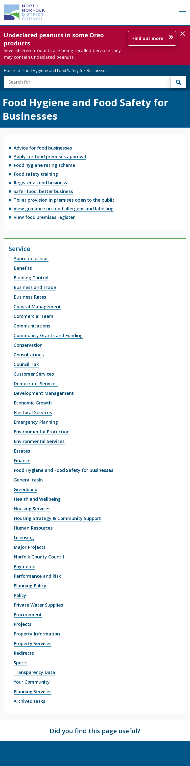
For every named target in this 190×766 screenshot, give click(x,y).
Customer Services (34, 374)
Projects (22, 624)
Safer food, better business (43, 191)
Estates (22, 451)
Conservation (28, 345)
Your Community (32, 682)
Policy (20, 595)
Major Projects (30, 547)
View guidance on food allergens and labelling (64, 208)
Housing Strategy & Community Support (57, 518)
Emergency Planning (36, 422)
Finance (22, 460)
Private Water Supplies (38, 605)
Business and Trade (35, 287)
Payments (24, 566)
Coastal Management (37, 306)
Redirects (24, 653)
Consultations (29, 355)
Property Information (37, 634)
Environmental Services (39, 441)
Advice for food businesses (43, 148)
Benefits (23, 268)
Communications (32, 326)
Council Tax (26, 364)
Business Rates (30, 297)
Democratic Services (36, 383)
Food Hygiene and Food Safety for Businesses (63, 470)
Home (9, 70)
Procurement (28, 614)
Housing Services (32, 509)
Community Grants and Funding (48, 335)
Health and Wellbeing (37, 499)
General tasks (29, 480)
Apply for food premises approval (50, 156)
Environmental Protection (42, 432)
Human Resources (33, 528)
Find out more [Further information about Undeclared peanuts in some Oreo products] (148, 38)
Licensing (24, 537)
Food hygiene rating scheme (44, 165)
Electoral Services (33, 412)
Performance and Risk (37, 576)
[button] (182, 34)
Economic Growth (33, 403)
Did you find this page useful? (95, 730)
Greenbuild (25, 489)
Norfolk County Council (39, 557)
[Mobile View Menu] (182, 10)
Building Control (31, 278)
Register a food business (40, 183)
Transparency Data (34, 672)
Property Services (32, 643)
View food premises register (44, 217)
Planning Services (32, 691)
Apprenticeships (31, 258)
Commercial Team (33, 316)
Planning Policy (30, 586)
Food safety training (36, 174)
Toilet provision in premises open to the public (64, 200)
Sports (20, 663)
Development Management (44, 393)
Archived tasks (29, 701)
